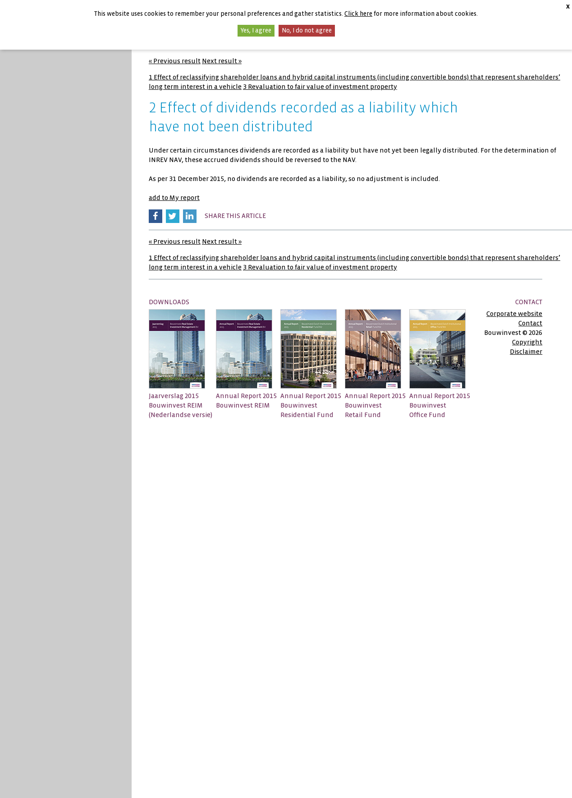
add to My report (174, 197)
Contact (530, 323)
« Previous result (175, 61)
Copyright (527, 342)
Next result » (222, 61)
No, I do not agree (307, 30)
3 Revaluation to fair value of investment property (320, 86)
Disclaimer (526, 351)
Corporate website (514, 313)
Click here (358, 13)
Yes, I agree (256, 30)
